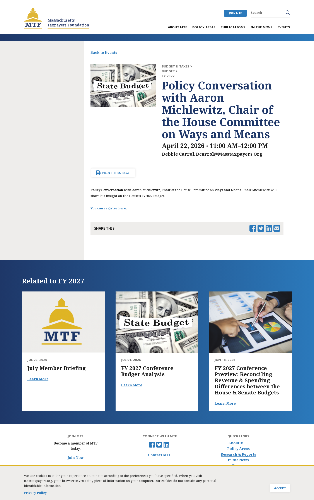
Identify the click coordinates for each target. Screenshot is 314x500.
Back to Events (103, 52)
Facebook (152, 445)
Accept (280, 489)
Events (238, 465)
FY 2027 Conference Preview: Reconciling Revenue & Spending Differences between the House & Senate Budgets (247, 380)
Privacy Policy (35, 494)
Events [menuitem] (284, 27)
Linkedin (166, 445)
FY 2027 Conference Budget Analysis (147, 371)
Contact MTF (159, 455)
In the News (238, 460)
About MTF (238, 443)
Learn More (37, 379)
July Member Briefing (56, 368)
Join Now (76, 457)
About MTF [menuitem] (177, 27)
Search (288, 12)
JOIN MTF (235, 13)
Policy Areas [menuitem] (203, 27)
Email (276, 228)
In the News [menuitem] (261, 27)
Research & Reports (238, 454)
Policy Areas (238, 448)
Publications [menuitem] (233, 27)
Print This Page (116, 173)
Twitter (159, 445)
